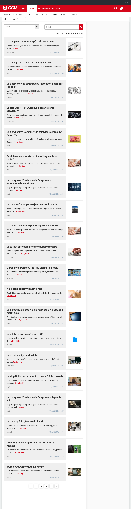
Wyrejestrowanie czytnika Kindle (25, 466)
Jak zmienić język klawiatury (23, 355)
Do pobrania (44, 8)
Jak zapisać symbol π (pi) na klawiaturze (30, 41)
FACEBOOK (63, 14)
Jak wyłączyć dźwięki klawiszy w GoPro (29, 62)
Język (126, 2)
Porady (32, 8)
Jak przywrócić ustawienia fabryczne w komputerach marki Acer (29, 182)
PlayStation (6, 14)
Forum (23, 8)
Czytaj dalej (17, 48)
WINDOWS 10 (73, 14)
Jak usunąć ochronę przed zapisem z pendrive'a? (34, 225)
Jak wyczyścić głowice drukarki (25, 421)
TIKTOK (14, 14)
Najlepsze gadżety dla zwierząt (24, 288)
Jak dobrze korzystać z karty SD (25, 334)
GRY (20, 14)
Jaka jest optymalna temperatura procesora (32, 246)
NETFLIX (44, 14)
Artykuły (57, 8)
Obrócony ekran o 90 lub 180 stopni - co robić (32, 267)
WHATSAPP (27, 14)
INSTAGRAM (53, 14)
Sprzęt (21, 19)
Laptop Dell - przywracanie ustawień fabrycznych (35, 376)
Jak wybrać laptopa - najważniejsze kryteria (32, 204)
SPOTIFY (36, 14)
